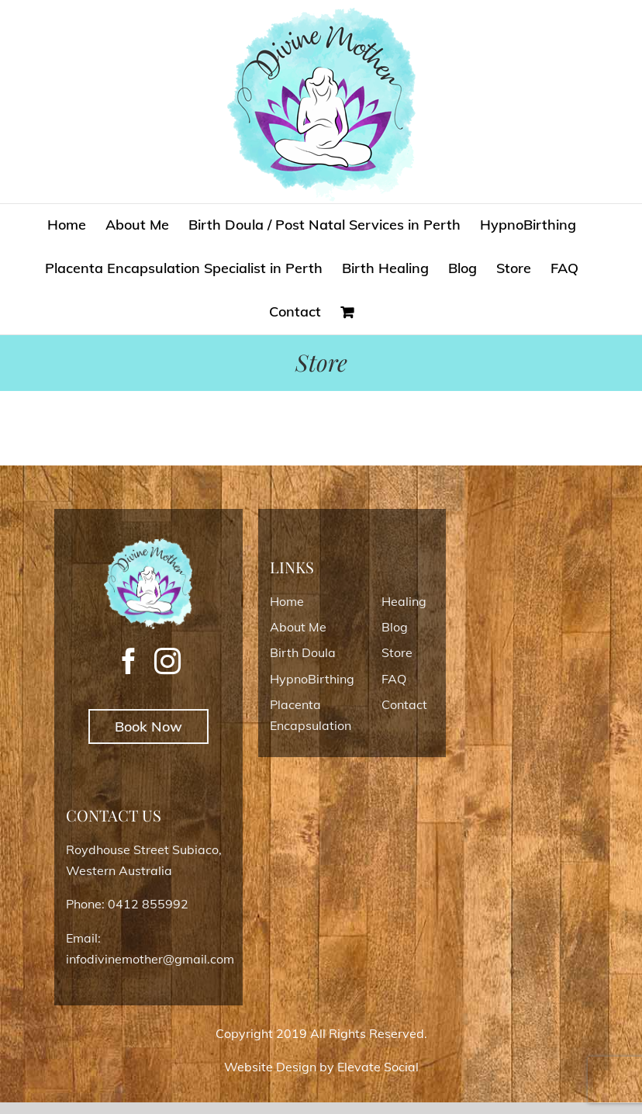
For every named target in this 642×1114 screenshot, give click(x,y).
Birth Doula (303, 652)
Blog (394, 627)
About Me (298, 627)
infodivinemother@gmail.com (150, 959)
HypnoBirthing (312, 679)
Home (287, 601)
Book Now (148, 726)
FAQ (393, 679)
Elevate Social (378, 1066)
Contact (404, 704)
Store (396, 652)
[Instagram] (167, 661)
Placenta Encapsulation (310, 715)
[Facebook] (129, 661)
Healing (403, 601)
